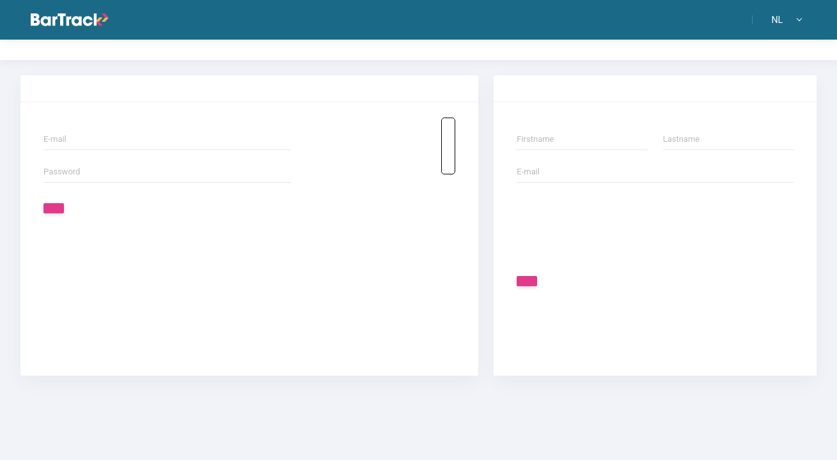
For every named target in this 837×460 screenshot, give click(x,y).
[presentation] (614, 228)
